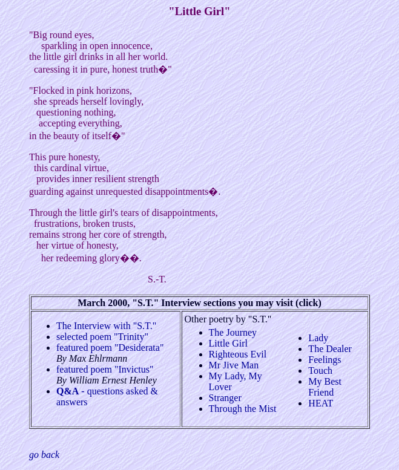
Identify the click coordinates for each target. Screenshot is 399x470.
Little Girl (228, 343)
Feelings (324, 359)
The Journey (233, 332)
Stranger (225, 398)
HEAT (320, 403)
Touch (320, 370)
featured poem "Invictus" (105, 369)
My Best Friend (324, 386)
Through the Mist (243, 408)
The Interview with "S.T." (106, 326)
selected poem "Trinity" (102, 336)
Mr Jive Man (234, 365)
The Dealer (330, 349)
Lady (318, 338)
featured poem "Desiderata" (109, 347)
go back (44, 454)
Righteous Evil (238, 354)
